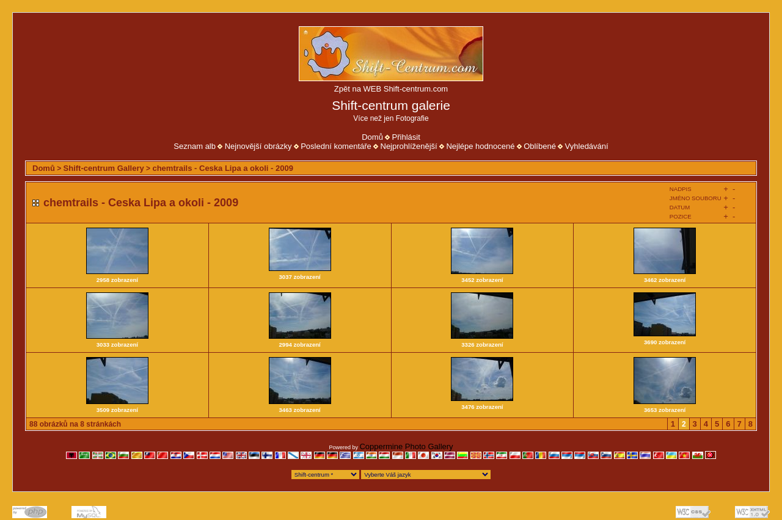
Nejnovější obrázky (258, 146)
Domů (372, 137)
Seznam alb (195, 146)
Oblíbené (540, 146)
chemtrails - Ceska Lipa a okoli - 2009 (222, 168)
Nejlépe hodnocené (480, 146)
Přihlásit (406, 137)
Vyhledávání (586, 146)
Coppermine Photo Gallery (406, 446)
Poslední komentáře (336, 146)
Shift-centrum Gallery (104, 168)
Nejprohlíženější (409, 146)
